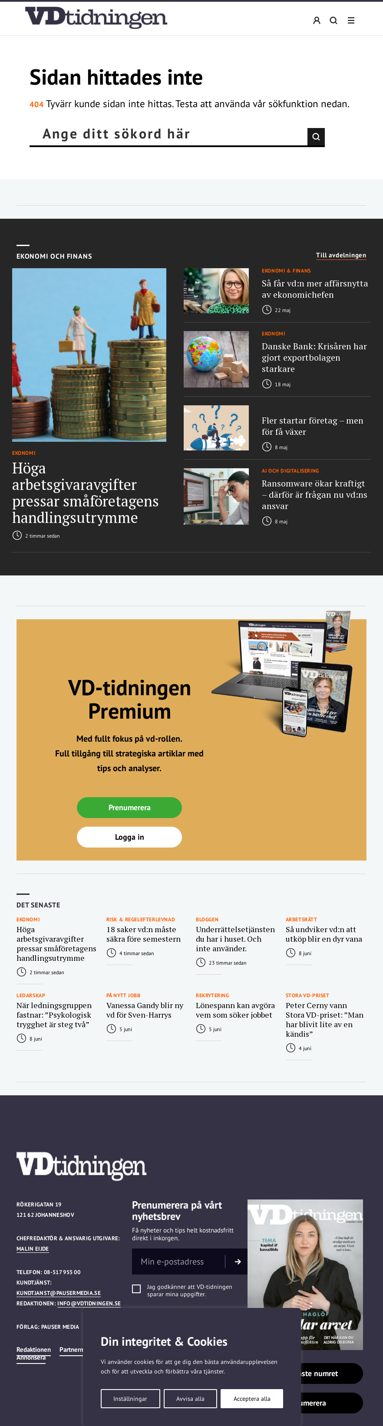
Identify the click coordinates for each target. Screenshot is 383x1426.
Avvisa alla (190, 1399)
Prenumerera (130, 807)
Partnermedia (78, 1349)
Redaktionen (34, 1349)
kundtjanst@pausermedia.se (59, 1293)
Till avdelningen (341, 255)
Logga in (129, 837)
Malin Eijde (33, 1248)
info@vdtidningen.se (89, 1303)
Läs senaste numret (305, 1373)
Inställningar (130, 1399)
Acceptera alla (252, 1399)
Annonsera (31, 1357)
